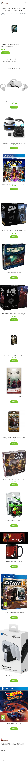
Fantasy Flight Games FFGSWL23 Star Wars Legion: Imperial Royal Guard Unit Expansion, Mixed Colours (14, 314)
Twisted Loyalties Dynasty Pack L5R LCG (14, 396)
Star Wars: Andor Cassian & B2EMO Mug (14, 561)
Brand (8, 44)
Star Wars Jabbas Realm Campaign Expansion (14, 479)
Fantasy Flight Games (14, 44)
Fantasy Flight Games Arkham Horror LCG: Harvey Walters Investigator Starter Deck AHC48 (14, 438)
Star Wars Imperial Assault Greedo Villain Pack (14, 520)
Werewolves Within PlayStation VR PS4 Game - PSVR (14, 184)
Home (2, 12)
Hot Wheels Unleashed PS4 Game (14, 723)
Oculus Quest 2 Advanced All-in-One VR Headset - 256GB (14, 101)
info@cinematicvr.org (5, 755)
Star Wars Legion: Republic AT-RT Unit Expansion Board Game (14, 231)
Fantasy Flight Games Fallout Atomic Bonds (14, 355)
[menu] (25, 3)
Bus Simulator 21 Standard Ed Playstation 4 (14, 612)
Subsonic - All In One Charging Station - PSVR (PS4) (14, 143)
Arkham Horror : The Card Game (14, 272)
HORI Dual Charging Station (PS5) (14, 675)
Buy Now (5, 52)
